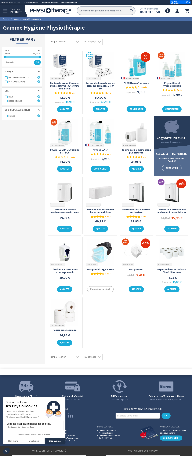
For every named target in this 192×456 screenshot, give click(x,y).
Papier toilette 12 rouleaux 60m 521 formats (171, 271)
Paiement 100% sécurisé (49, 2)
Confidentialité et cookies (109, 435)
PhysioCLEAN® (100, 150)
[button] (6, 451)
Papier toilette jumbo (64, 330)
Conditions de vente (107, 430)
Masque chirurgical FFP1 (100, 270)
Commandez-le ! (171, 438)
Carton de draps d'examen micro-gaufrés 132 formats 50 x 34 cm (64, 86)
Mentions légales (106, 433)
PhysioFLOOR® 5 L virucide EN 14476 (64, 151)
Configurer (136, 109)
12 (108, 93)
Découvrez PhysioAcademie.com (66, 438)
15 (143, 87)
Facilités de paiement (69, 2)
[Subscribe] (166, 416)
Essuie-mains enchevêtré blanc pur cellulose (100, 211)
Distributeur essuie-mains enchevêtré (136, 211)
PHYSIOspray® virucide (136, 83)
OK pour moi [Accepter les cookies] (55, 441)
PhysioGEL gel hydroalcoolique (172, 84)
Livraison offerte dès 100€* (11, 2)
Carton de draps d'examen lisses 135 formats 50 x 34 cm (100, 86)
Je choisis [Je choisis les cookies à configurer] (34, 441)
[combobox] (106, 10)
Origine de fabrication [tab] (17, 110)
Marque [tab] (9, 71)
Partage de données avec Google (22, 427)
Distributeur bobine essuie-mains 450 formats (65, 211)
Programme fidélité (31, 2)
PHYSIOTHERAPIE (128, 205)
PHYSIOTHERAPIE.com (57, 78)
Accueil (6, 19)
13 (72, 93)
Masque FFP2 (136, 270)
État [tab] (7, 91)
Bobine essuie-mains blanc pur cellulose (136, 151)
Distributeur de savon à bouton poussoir (65, 271)
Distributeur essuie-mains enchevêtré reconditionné (171, 211)
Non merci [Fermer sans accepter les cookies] (13, 441)
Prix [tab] (7, 50)
